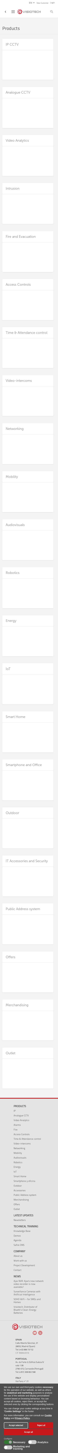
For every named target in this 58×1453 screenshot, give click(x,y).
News (17, 1276)
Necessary (18, 1442)
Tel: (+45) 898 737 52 (24, 1349)
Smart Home (20, 1176)
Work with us (20, 1260)
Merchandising (21, 1199)
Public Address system (25, 1194)
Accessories (20, 1190)
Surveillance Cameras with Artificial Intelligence (27, 1293)
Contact (17, 1270)
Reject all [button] (41, 1425)
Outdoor (18, 1185)
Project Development (24, 1265)
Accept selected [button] (16, 1425)
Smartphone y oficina (24, 1181)
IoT (15, 1171)
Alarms (17, 1124)
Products (20, 1106)
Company (19, 1251)
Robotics (18, 1162)
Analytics (42, 1442)
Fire (15, 1129)
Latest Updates (23, 1215)
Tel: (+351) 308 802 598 (25, 1372)
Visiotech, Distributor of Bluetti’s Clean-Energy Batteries (25, 1309)
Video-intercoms (22, 1143)
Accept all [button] (28, 1432)
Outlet (17, 1209)
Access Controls (22, 1134)
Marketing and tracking (21, 1447)
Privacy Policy (22, 1418)
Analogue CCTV (21, 1115)
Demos (17, 1235)
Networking (19, 1148)
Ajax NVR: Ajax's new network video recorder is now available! (28, 1284)
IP (15, 1110)
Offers (17, 1204)
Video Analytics (21, 1120)
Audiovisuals (20, 1157)
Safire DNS (19, 1244)
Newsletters (20, 1220)
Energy (17, 1166)
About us (18, 1255)
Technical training (26, 1226)
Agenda (17, 1240)
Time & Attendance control (27, 1138)
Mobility (18, 1152)
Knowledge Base (22, 1231)
